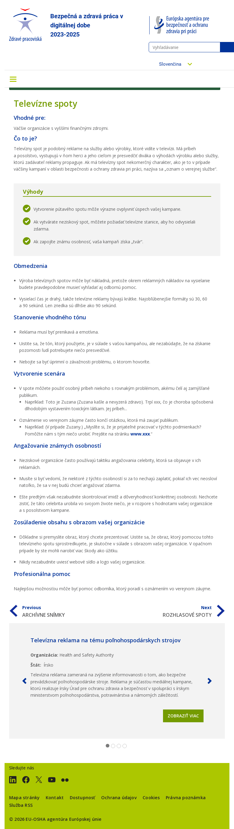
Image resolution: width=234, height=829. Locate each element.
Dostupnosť (82, 797)
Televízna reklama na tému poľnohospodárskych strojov (105, 640)
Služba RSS (21, 805)
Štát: (35, 665)
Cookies (151, 797)
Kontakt (55, 797)
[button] (24, 680)
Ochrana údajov (119, 797)
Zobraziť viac (183, 716)
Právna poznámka (186, 797)
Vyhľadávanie (227, 47)
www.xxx (140, 434)
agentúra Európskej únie (74, 819)
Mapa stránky (24, 797)
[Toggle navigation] (13, 78)
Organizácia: (44, 655)
